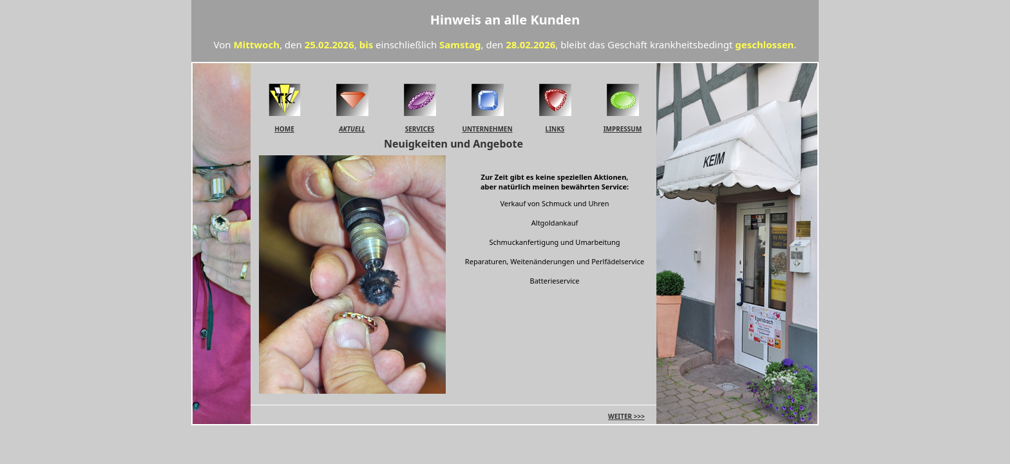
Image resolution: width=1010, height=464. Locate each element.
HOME (284, 128)
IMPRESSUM (623, 128)
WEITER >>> (626, 416)
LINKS (555, 128)
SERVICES (420, 128)
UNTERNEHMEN (487, 128)
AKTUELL (352, 128)
